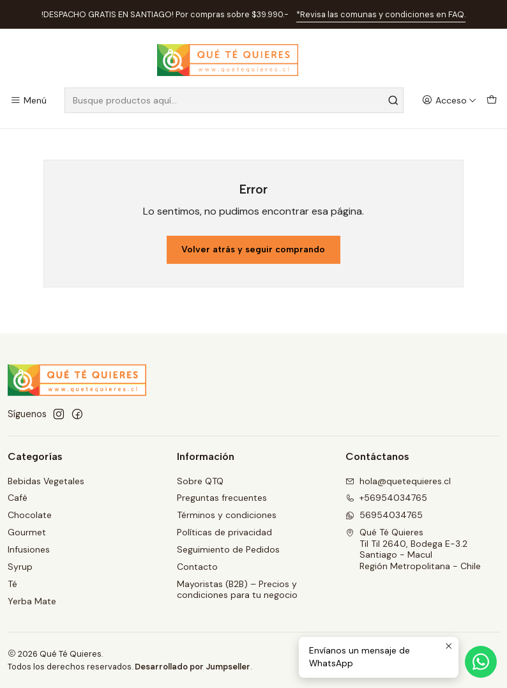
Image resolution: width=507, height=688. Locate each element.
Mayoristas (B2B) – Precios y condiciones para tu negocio (237, 589)
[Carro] (491, 100)
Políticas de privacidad (224, 532)
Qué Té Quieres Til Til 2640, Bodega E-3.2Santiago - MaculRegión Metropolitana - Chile (413, 549)
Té (12, 584)
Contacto (197, 566)
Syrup (20, 566)
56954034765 (384, 515)
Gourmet (27, 532)
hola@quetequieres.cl (398, 481)
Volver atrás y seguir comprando (253, 249)
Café (17, 497)
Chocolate (30, 515)
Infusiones (29, 549)
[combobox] (234, 100)
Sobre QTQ (200, 481)
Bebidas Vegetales (46, 481)
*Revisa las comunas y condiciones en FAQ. (380, 14)
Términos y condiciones (226, 515)
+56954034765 (386, 497)
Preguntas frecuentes (222, 497)
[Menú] (28, 100)
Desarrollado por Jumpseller (192, 666)
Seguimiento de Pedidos (228, 549)
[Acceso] (449, 100)
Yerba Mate (32, 601)
